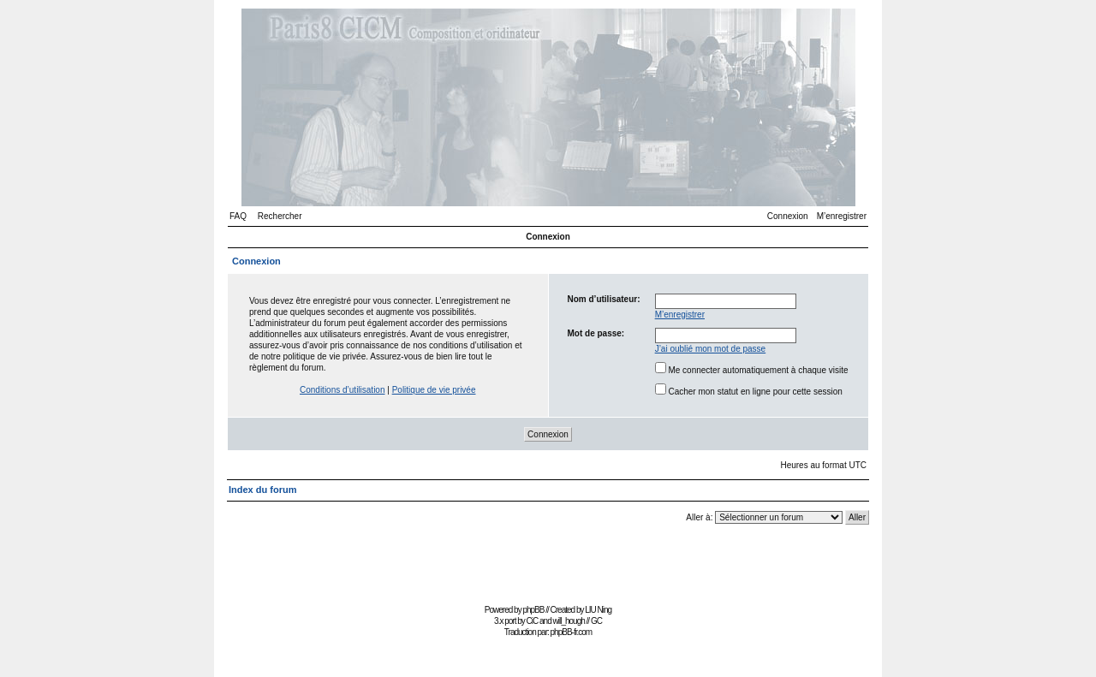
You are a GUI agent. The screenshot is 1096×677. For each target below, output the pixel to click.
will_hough (569, 621)
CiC (533, 621)
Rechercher (280, 216)
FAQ (238, 216)
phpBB (533, 610)
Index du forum (262, 489)
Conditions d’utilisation (342, 390)
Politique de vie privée (434, 390)
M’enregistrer (842, 216)
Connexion (787, 216)
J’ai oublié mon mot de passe (710, 348)
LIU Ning (598, 610)
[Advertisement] (548, 561)
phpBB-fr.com (572, 632)
